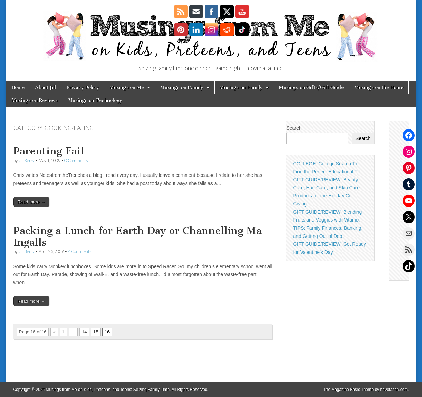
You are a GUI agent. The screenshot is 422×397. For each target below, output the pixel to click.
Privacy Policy (83, 87)
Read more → (31, 201)
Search (293, 128)
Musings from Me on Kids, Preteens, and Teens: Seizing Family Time (108, 389)
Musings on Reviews (35, 100)
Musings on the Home (378, 87)
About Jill (45, 87)
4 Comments (79, 251)
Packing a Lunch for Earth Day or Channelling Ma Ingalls (137, 236)
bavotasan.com (394, 389)
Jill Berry (26, 160)
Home (18, 87)
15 (95, 331)
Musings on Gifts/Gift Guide (311, 87)
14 (84, 331)
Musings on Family (181, 87)
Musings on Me (127, 87)
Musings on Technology (95, 100)
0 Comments (76, 160)
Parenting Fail (48, 151)
